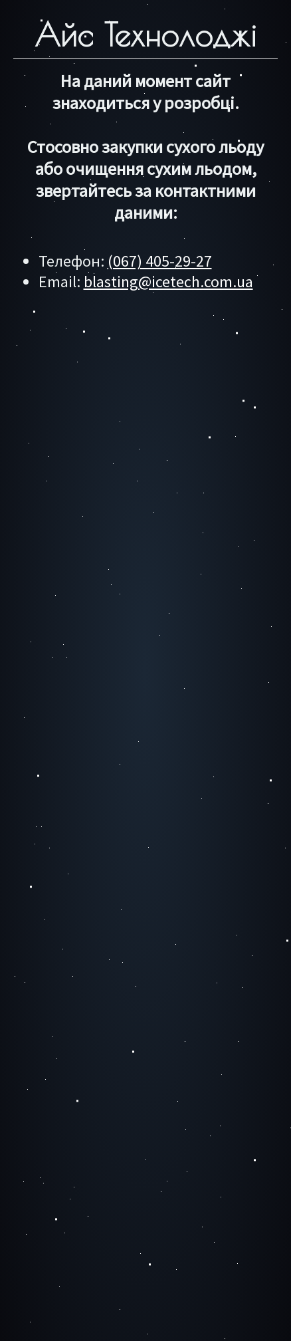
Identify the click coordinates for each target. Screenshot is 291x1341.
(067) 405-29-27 (160, 261)
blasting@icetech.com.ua (168, 281)
